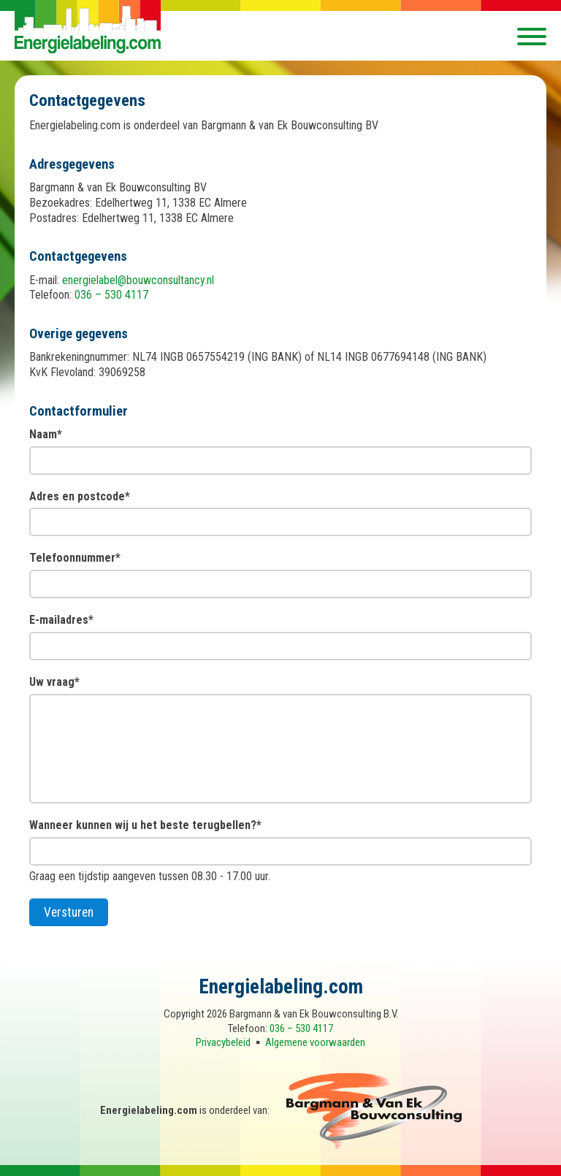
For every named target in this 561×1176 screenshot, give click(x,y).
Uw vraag (54, 682)
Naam (45, 434)
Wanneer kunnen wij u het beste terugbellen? (145, 825)
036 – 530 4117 (111, 295)
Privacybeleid (223, 1042)
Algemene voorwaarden (315, 1042)
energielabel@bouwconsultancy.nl (138, 280)
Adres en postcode (79, 496)
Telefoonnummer (75, 558)
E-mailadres (61, 620)
